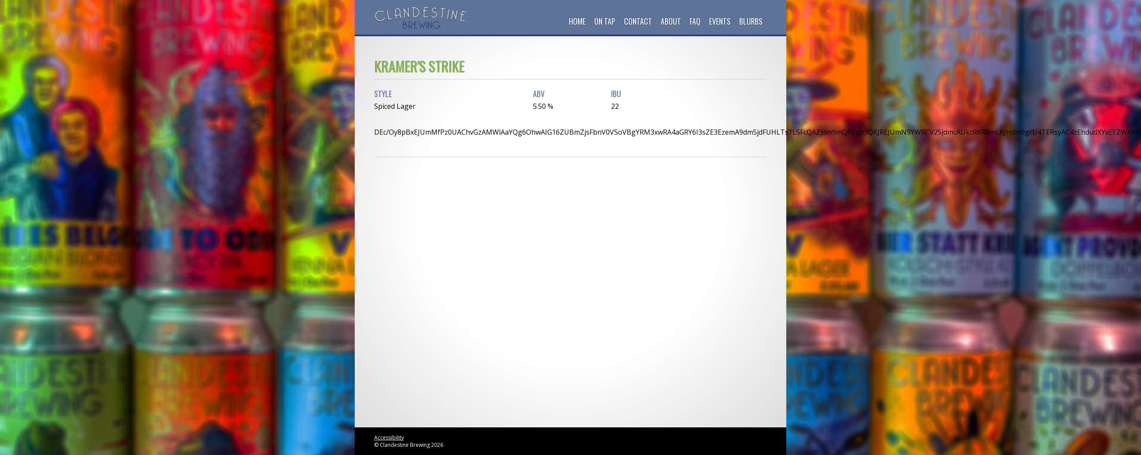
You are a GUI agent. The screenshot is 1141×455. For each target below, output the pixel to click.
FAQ (695, 21)
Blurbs (751, 21)
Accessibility (389, 437)
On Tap (604, 21)
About (671, 21)
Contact (638, 21)
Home (577, 21)
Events (720, 21)
